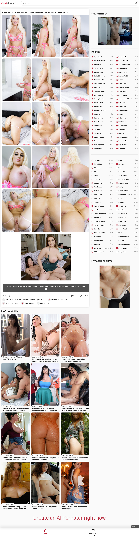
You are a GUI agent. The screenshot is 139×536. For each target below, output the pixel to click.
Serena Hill (128, 129)
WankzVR (103, 202)
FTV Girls (103, 179)
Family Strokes (103, 221)
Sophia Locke (103, 79)
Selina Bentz (128, 110)
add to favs (44, 301)
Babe (11, 297)
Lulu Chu (103, 129)
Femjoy (128, 164)
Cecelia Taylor (128, 87)
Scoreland (103, 229)
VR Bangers (128, 213)
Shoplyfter (128, 206)
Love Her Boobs (128, 244)
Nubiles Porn (103, 183)
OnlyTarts (103, 217)
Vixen (128, 167)
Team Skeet (103, 164)
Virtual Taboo (103, 206)
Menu (134, 527)
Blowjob (41, 297)
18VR (128, 232)
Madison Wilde (103, 91)
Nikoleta (128, 148)
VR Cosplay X (103, 251)
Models (87, 534)
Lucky (104, 534)
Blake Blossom (103, 76)
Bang (128, 160)
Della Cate (128, 118)
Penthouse (103, 187)
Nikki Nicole (128, 91)
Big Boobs (26, 297)
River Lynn (103, 141)
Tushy (128, 187)
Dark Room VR (128, 236)
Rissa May (103, 64)
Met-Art (103, 160)
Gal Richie (128, 106)
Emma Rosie (103, 68)
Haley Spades (103, 144)
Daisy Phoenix (103, 137)
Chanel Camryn (103, 83)
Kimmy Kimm (103, 118)
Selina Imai (103, 87)
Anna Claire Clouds (128, 98)
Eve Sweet (128, 121)
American (55, 297)
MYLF (7, 301)
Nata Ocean (128, 125)
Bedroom (18, 297)
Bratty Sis (128, 217)
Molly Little (128, 56)
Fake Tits (63, 297)
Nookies (128, 171)
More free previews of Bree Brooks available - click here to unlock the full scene (44, 286)
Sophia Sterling (103, 110)
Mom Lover (103, 194)
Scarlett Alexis (103, 60)
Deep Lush (128, 221)
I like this (75, 294)
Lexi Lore (128, 133)
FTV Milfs (128, 240)
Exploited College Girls (103, 248)
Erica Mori (103, 114)
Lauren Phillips (128, 76)
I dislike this (86, 294)
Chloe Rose (103, 125)
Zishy (103, 175)
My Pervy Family (103, 225)
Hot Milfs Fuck (128, 179)
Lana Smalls (103, 95)
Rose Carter (128, 141)
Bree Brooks (29, 301)
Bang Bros (128, 251)
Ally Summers (128, 95)
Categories (35, 534)
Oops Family (128, 229)
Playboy (103, 198)
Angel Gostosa (128, 137)
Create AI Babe (121, 534)
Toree (128, 79)
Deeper (128, 202)
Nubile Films (103, 240)
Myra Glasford (103, 56)
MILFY (128, 198)
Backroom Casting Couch (128, 194)
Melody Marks (103, 98)
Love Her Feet (128, 190)
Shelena (128, 114)
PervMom (128, 209)
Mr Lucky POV (128, 248)
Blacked (103, 244)
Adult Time (128, 175)
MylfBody (14, 301)
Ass (7, 297)
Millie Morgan (128, 60)
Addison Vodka (128, 64)
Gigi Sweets (128, 144)
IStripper (103, 167)
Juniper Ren (103, 72)
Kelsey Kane (128, 72)
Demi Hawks (128, 83)
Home (18, 534)
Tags (52, 534)
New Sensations (103, 213)
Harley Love (103, 106)
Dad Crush (128, 225)
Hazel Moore (103, 121)
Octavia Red (103, 102)
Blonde (34, 297)
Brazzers (103, 236)
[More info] (57, 353)
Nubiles (103, 209)
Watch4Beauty (103, 232)
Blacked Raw (128, 183)
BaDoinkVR (103, 190)
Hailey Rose (128, 68)
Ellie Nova (103, 133)
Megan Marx (103, 148)
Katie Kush (128, 102)
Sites (69, 534)
